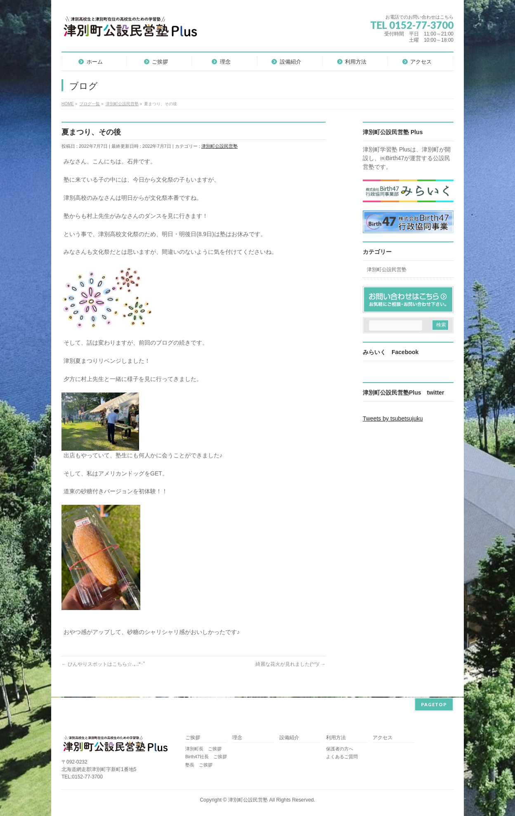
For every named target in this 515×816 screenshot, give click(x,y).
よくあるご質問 (342, 755)
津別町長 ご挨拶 (203, 747)
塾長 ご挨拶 (199, 764)
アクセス (382, 737)
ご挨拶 (192, 737)
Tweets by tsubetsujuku (393, 418)
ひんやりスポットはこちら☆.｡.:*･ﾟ (103, 664)
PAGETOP (434, 703)
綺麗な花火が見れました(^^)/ (290, 664)
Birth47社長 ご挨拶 (206, 755)
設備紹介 (289, 737)
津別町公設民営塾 (219, 146)
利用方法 (336, 737)
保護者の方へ (339, 747)
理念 (237, 737)
